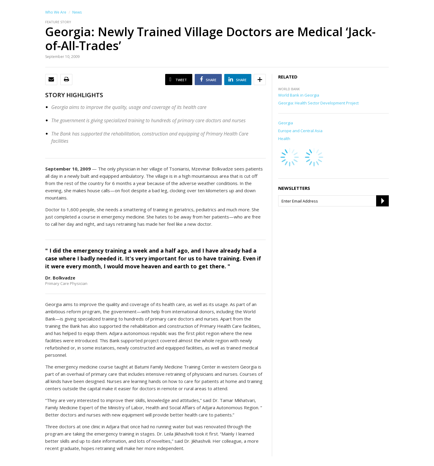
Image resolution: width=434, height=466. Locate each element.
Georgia (285, 123)
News (77, 12)
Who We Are (55, 12)
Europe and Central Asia (300, 130)
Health (284, 138)
